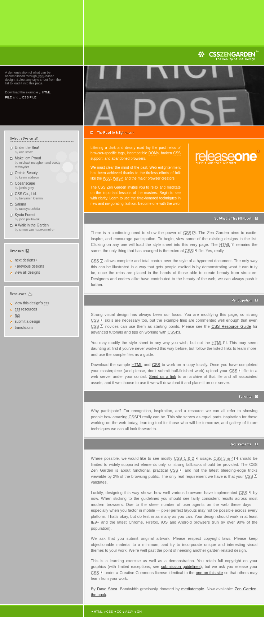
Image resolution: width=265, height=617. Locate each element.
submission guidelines (180, 566)
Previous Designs (29, 266)
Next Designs (26, 260)
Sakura (20, 204)
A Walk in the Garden (32, 225)
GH (139, 611)
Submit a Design (27, 321)
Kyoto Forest (25, 215)
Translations (24, 328)
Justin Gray (26, 188)
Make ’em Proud (28, 158)
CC (119, 611)
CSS (156, 364)
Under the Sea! (27, 148)
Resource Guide (231, 326)
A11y (129, 611)
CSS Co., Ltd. (26, 194)
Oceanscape (25, 183)
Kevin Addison (29, 177)
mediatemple (192, 589)
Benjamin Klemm (31, 198)
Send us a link (162, 376)
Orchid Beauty (26, 173)
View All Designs (27, 272)
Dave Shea (107, 589)
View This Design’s (32, 303)
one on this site (209, 572)
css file (29, 97)
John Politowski (29, 219)
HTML (137, 364)
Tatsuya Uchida (29, 209)
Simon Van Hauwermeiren (37, 230)
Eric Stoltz (26, 152)
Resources (26, 309)
